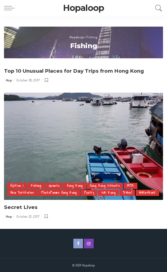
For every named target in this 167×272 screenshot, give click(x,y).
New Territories (22, 185)
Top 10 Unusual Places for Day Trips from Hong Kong (78, 71)
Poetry (90, 185)
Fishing (36, 179)
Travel (128, 185)
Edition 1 (16, 179)
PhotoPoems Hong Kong (60, 185)
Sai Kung (109, 185)
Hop (9, 80)
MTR (131, 179)
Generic (55, 179)
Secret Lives (21, 207)
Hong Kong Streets (105, 179)
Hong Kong (75, 179)
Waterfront (19, 192)
